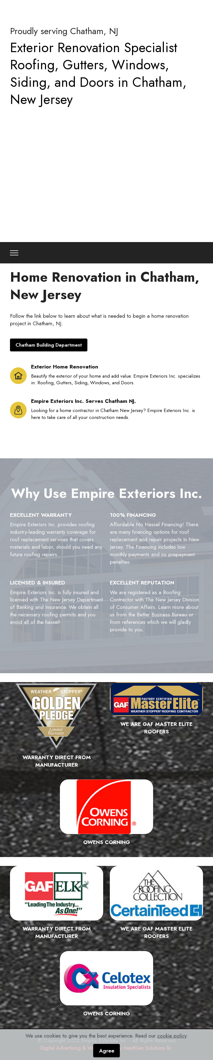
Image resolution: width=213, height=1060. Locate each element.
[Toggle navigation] (14, 253)
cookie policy (171, 1035)
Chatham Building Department (49, 345)
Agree (106, 1050)
